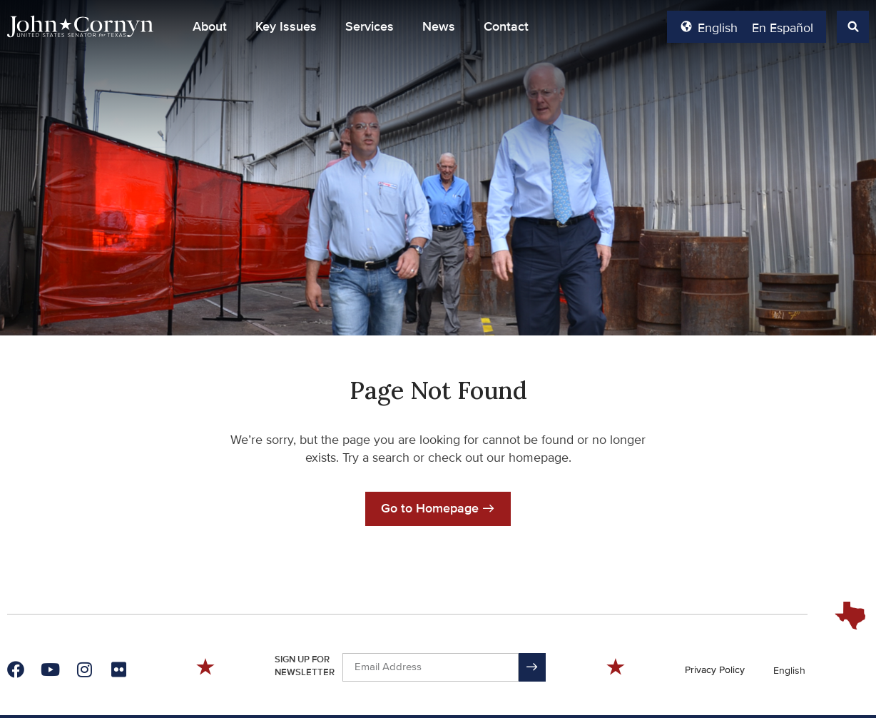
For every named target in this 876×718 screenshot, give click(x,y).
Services (369, 26)
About (210, 26)
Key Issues (286, 26)
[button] (853, 27)
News (438, 26)
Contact (506, 26)
